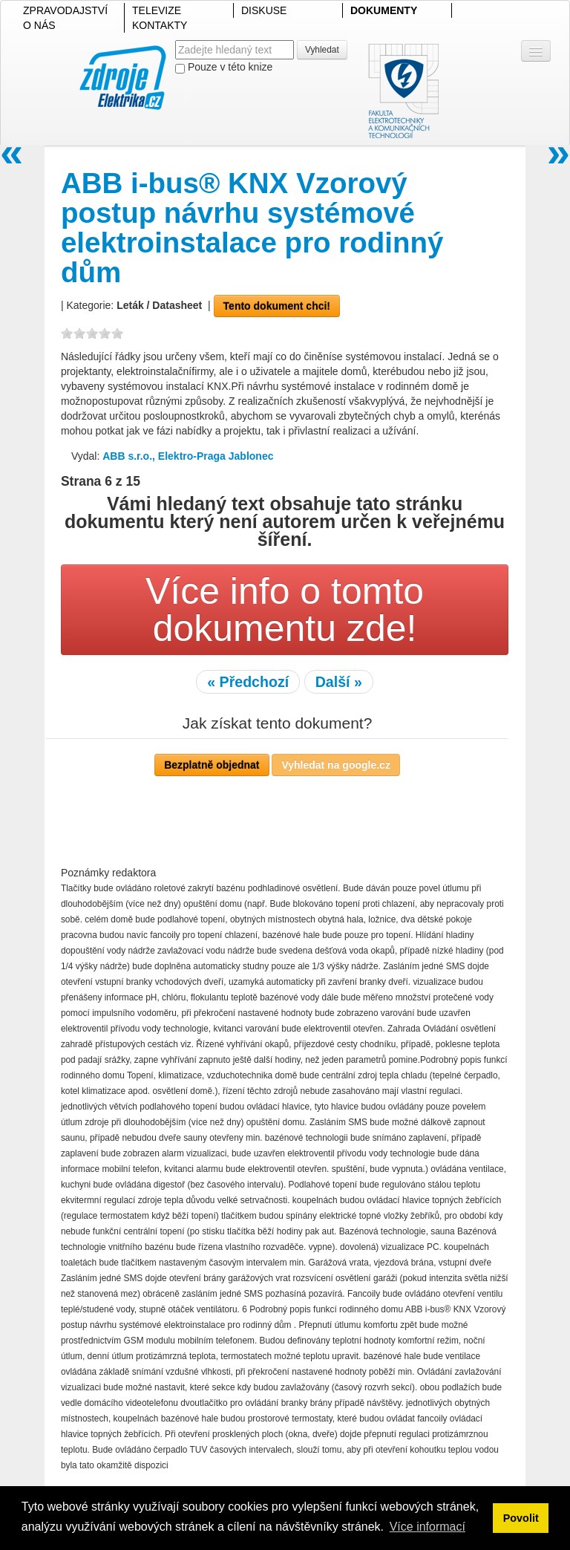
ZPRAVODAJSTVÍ (65, 10)
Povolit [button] (521, 1518)
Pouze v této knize (223, 67)
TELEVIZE (156, 10)
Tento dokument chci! (276, 306)
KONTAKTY (159, 25)
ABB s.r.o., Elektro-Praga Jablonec (187, 456)
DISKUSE (263, 10)
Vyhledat (322, 50)
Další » (338, 682)
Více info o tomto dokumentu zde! (284, 609)
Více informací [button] (427, 1526)
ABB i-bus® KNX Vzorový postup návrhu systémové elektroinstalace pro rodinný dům (252, 227)
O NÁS (39, 25)
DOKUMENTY (383, 10)
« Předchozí (248, 682)
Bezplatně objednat (211, 765)
